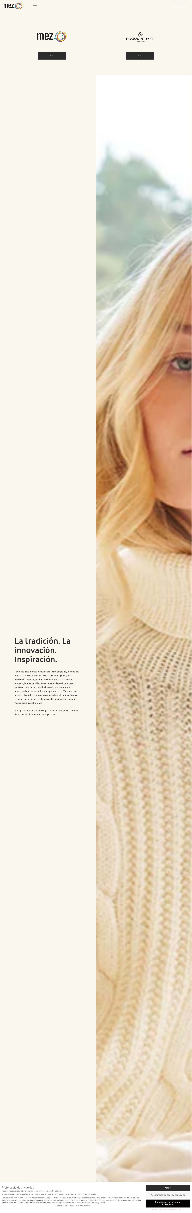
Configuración (99, 1204)
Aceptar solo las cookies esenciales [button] (168, 1196)
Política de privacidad (171, 1211)
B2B (52, 56)
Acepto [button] (168, 1188)
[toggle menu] (34, 6)
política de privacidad (38, 1204)
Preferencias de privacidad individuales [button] (168, 1204)
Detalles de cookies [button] (157, 1211)
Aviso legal (182, 1211)
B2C (140, 56)
